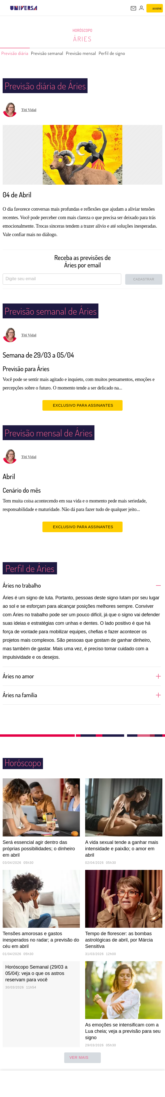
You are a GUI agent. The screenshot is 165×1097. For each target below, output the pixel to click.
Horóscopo (82, 30)
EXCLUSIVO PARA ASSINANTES (82, 405)
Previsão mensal (95, 53)
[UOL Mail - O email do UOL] (133, 8)
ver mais (83, 1058)
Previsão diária (17, 53)
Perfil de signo (131, 53)
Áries (82, 38)
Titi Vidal (28, 110)
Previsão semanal (55, 53)
